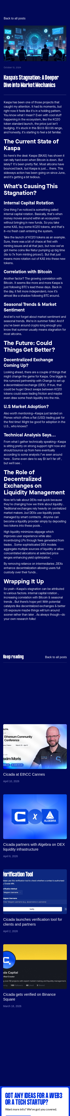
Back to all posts (15, 18)
